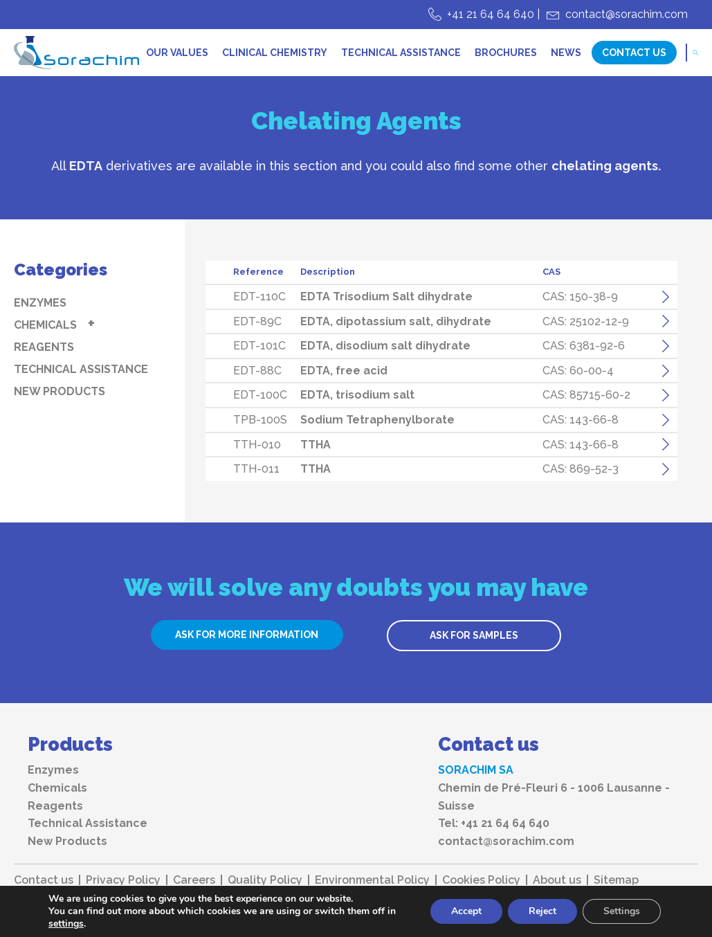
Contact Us (634, 52)
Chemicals (45, 324)
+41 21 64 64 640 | (493, 14)
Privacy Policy (123, 880)
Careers (194, 880)
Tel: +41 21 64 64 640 (493, 823)
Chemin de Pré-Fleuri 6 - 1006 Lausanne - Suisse (554, 796)
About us (557, 880)
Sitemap (616, 880)
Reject (542, 911)
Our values (177, 52)
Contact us (43, 880)
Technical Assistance (401, 52)
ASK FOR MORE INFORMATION (246, 634)
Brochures (506, 52)
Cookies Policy (481, 880)
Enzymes (40, 302)
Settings (621, 911)
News (566, 52)
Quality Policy (265, 880)
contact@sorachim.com (626, 14)
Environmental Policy (372, 880)
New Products (59, 391)
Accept (466, 911)
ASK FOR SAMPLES (474, 635)
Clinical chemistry (274, 52)
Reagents (44, 347)
